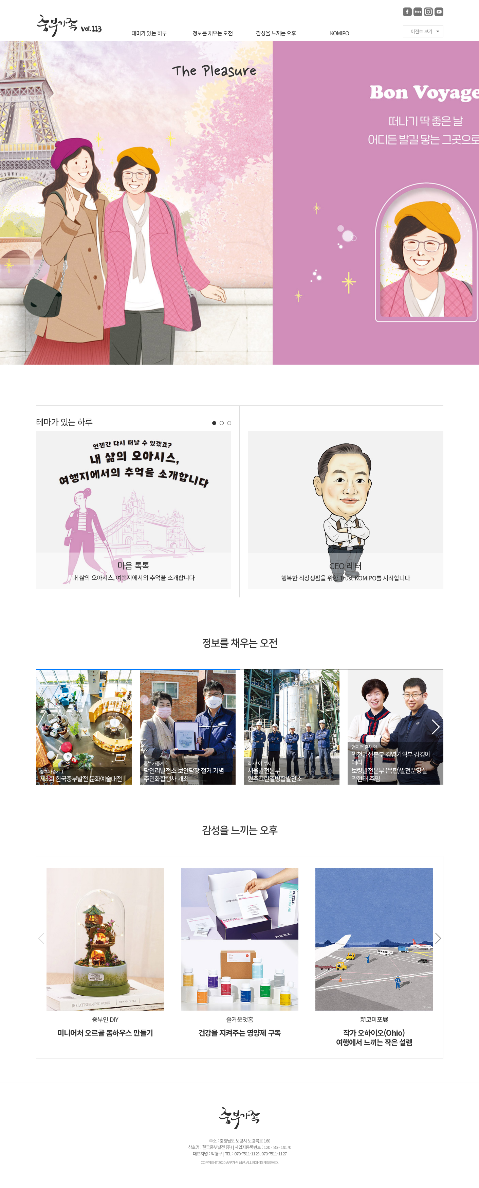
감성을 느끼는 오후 (276, 33)
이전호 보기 (421, 31)
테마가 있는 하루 (149, 33)
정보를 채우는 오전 (212, 33)
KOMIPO (339, 33)
